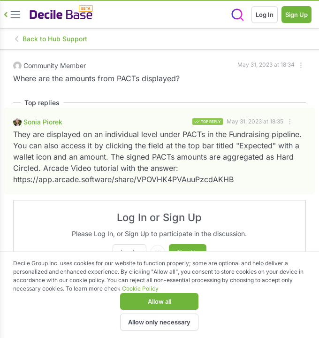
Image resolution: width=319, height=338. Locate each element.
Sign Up (296, 14)
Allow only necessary (159, 322)
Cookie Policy (140, 288)
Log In (264, 14)
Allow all (159, 301)
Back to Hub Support (50, 39)
